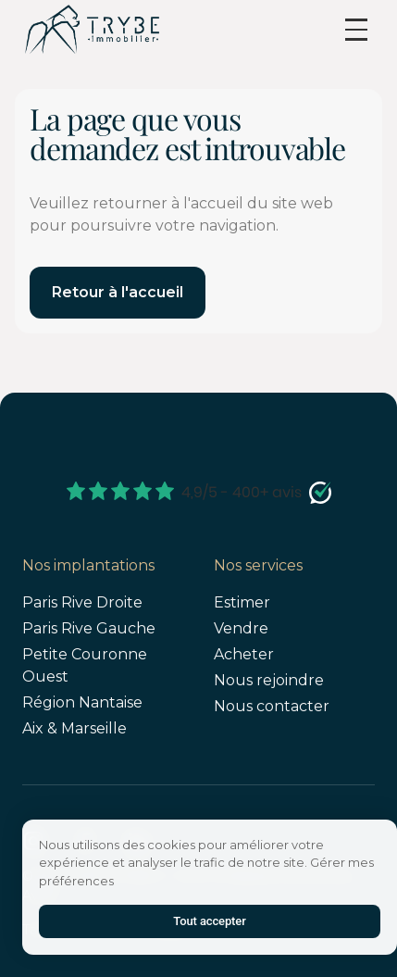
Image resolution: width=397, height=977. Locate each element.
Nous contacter (271, 706)
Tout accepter (209, 921)
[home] (91, 29)
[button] (356, 29)
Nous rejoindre (269, 680)
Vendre (241, 628)
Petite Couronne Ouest (84, 665)
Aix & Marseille (74, 728)
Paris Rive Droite (82, 602)
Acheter (244, 654)
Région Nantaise (82, 702)
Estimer (242, 602)
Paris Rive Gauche (88, 628)
